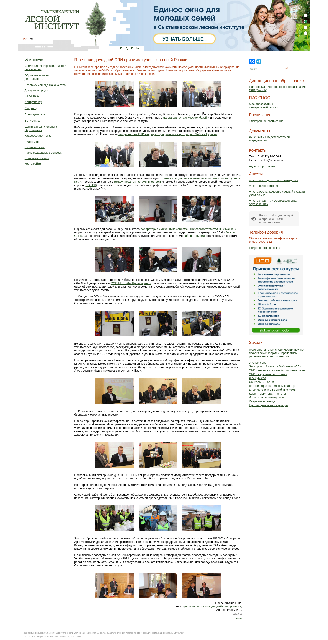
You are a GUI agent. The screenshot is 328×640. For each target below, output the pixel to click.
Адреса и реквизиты (262, 166)
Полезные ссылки (37, 158)
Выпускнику (32, 120)
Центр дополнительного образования (41, 128)
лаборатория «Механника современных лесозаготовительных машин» (188, 229)
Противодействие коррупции (268, 405)
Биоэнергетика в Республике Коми (272, 389)
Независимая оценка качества (45, 85)
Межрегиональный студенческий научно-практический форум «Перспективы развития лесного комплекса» (277, 353)
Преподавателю (35, 114)
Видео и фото (34, 141)
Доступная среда (36, 90)
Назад (238, 618)
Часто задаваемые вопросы (43, 152)
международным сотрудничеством (137, 181)
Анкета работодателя (263, 185)
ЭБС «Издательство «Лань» (268, 374)
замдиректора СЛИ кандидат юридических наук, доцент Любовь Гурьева (167, 134)
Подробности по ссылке (265, 248)
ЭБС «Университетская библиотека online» (278, 370)
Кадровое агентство (38, 135)
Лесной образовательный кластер (272, 386)
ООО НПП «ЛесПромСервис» (131, 283)
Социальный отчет (261, 382)
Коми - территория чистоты (267, 393)
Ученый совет (258, 362)
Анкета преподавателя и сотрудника (273, 180)
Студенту (31, 108)
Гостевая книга (35, 147)
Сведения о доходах (263, 401)
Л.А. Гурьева (257, 378)
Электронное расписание (266, 121)
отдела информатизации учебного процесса (211, 606)
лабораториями (194, 235)
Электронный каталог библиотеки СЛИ (275, 366)
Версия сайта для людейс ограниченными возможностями (276, 219)
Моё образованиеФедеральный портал (263, 105)
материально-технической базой (185, 117)
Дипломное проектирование (268, 397)
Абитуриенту (33, 102)
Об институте (34, 59)
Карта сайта (33, 163)
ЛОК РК (91, 185)
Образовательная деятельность (37, 77)
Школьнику (32, 96)
